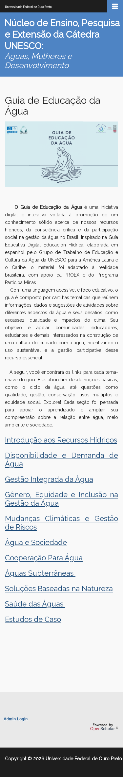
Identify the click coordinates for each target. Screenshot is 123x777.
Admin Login (16, 719)
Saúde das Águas (35, 604)
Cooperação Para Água (44, 557)
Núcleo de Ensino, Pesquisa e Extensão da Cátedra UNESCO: (62, 34)
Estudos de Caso (33, 619)
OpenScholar (104, 727)
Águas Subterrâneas (40, 573)
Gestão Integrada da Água (49, 479)
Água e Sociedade (36, 542)
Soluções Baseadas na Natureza (59, 588)
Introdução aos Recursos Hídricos (61, 440)
